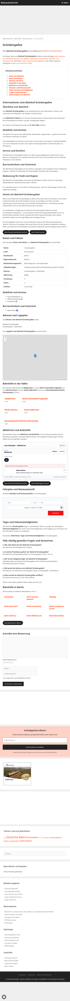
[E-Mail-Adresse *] (35, 740)
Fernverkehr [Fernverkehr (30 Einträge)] (32, 837)
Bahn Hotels (9, 966)
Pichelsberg (8, 597)
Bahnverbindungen (12, 961)
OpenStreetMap (63, 379)
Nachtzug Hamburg (12, 937)
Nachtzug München (12, 940)
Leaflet (54, 379)
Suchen (55, 513)
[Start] (18, 502)
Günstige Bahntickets (12, 891)
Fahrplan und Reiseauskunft (20, 88)
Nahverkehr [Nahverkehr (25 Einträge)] (26, 840)
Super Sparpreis (10, 900)
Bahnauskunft (8, 39)
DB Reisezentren (10, 920)
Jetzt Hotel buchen (38, 232)
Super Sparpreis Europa (13, 897)
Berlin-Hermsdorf (11, 606)
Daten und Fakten (16, 78)
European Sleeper (11, 943)
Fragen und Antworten (18, 92)
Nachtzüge (8, 923)
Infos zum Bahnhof (16, 76)
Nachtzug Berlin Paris (12, 935)
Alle (6, 460)
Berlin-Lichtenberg (34, 606)
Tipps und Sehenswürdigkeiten (33, 61)
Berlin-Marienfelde (56, 616)
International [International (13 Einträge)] (56, 837)
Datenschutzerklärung (44, 975)
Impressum (31, 975)
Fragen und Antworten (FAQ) (21, 63)
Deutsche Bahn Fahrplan (13, 914)
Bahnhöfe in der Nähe (17, 83)
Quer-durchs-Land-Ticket (14, 894)
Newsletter (22, 975)
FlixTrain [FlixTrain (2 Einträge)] (41, 837)
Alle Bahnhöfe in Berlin (13, 623)
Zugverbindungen (11, 963)
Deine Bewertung (10, 660)
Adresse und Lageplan (21, 58)
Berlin (45, 51)
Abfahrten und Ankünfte (39, 58)
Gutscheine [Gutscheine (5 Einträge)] (46, 838)
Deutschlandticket (11, 889)
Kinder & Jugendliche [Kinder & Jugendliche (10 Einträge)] (12, 841)
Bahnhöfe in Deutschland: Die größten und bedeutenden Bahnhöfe (29, 912)
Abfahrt (54, 451)
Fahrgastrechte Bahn (12, 917)
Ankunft (62, 451)
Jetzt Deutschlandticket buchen (16, 232)
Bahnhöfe (17, 39)
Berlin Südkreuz (10, 616)
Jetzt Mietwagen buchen (40, 483)
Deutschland (27, 39)
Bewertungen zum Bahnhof (19, 95)
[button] (35, 356)
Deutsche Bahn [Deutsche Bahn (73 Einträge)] (15, 837)
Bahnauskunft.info (9, 2)
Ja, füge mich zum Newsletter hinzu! (16, 678)
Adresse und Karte (16, 81)
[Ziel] (51, 502)
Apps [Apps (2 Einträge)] (5, 837)
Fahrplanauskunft (11, 958)
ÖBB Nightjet (9, 946)
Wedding (52, 597)
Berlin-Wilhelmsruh (34, 616)
